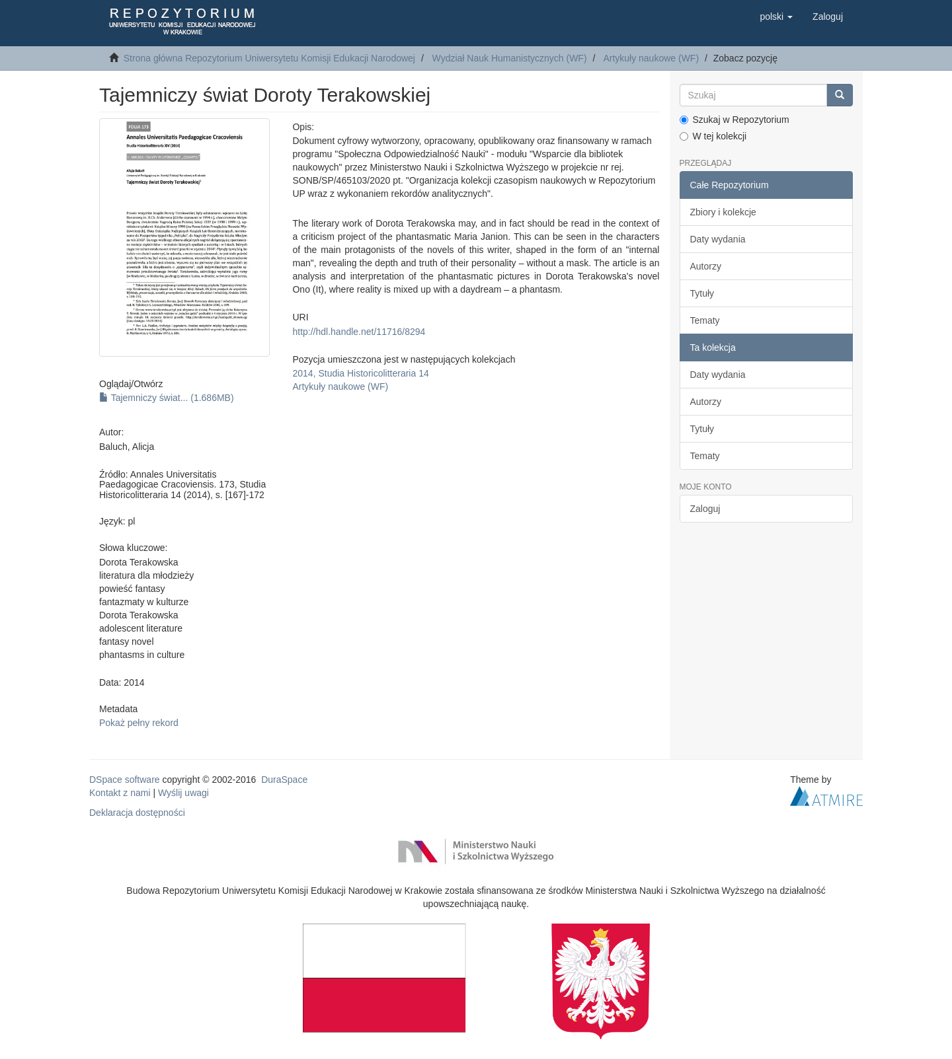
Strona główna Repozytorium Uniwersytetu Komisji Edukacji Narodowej (269, 58)
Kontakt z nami (120, 792)
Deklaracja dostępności (137, 812)
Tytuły (702, 293)
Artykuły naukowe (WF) (651, 58)
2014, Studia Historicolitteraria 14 (360, 373)
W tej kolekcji (713, 136)
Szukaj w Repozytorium (734, 119)
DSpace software (124, 779)
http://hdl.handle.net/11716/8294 (358, 331)
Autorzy (705, 266)
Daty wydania (718, 239)
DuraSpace (284, 779)
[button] (776, 16)
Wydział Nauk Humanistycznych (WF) (509, 58)
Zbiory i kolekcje (723, 212)
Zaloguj (705, 508)
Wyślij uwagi (183, 792)
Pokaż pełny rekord (138, 722)
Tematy (705, 320)
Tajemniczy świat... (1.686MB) (166, 397)
